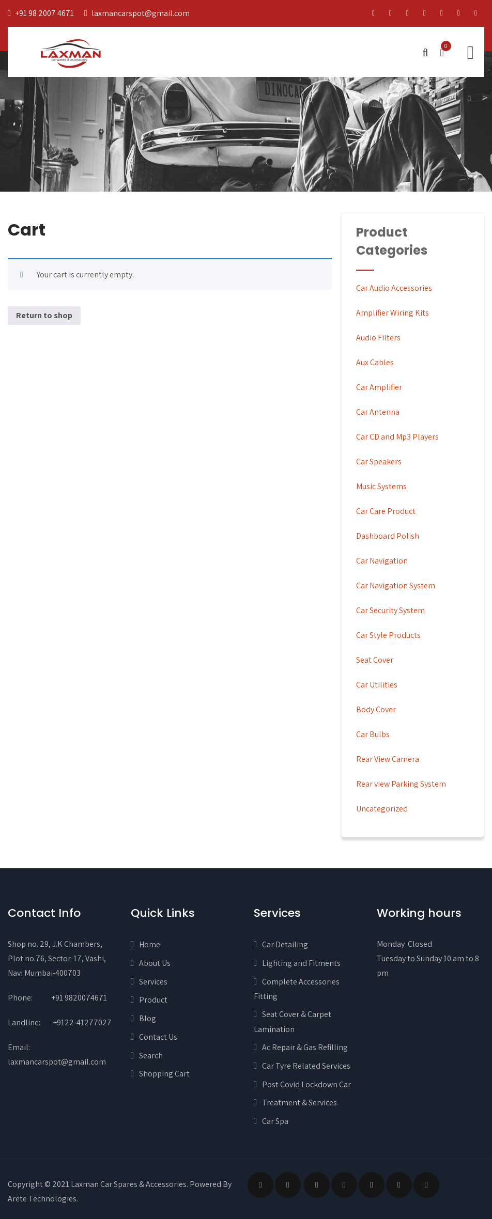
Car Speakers (379, 461)
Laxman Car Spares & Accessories (129, 1184)
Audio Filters (378, 337)
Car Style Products (388, 635)
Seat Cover (374, 659)
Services (153, 981)
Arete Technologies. (43, 1198)
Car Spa (275, 1121)
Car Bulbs (373, 734)
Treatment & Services (299, 1102)
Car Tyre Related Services (306, 1065)
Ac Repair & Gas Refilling (305, 1047)
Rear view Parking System (401, 783)
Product (153, 999)
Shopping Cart (164, 1073)
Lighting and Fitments (301, 963)
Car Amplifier (379, 387)
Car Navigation (382, 560)
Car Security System (390, 610)
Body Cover (376, 709)
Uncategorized (382, 808)
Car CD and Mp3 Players (397, 436)
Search (151, 1055)
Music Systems (381, 486)
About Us (155, 963)
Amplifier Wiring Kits (392, 312)
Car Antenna (377, 412)
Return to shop (44, 315)
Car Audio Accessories (394, 288)
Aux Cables (375, 362)
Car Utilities (376, 684)
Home (149, 944)
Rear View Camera (387, 759)
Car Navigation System (395, 585)
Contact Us (158, 1037)
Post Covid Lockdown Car (306, 1084)
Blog (147, 1018)
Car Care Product (386, 511)
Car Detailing (285, 944)
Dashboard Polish (387, 535)
